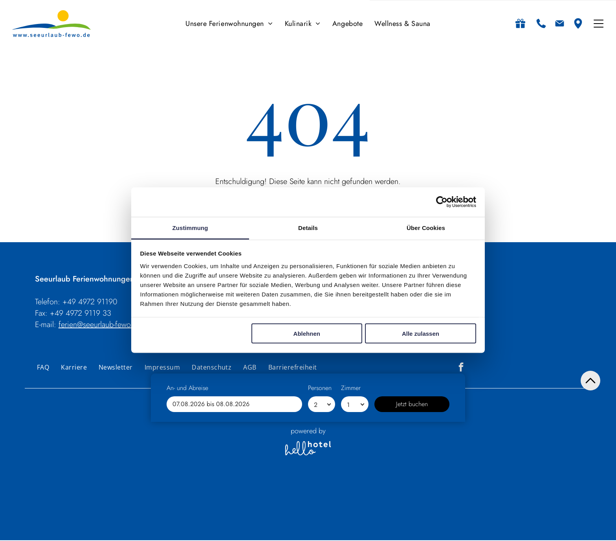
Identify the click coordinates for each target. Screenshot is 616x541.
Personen (320, 507)
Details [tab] (308, 227)
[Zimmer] (354, 523)
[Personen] (321, 523)
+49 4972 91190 (89, 302)
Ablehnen (306, 334)
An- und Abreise (187, 507)
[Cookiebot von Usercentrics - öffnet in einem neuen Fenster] (441, 202)
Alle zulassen (420, 334)
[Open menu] (598, 24)
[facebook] (461, 368)
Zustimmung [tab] (190, 227)
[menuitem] (229, 23)
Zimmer (351, 507)
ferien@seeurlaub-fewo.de (100, 325)
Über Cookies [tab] (426, 227)
